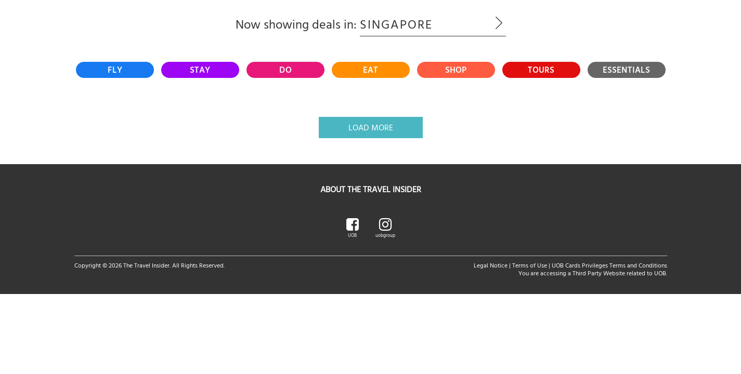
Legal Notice (491, 265)
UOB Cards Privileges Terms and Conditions (609, 265)
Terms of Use (529, 265)
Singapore (433, 24)
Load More (370, 127)
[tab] (115, 70)
